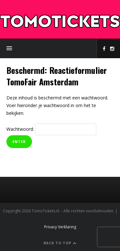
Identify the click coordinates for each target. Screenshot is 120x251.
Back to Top (60, 242)
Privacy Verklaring (60, 227)
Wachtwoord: (51, 129)
